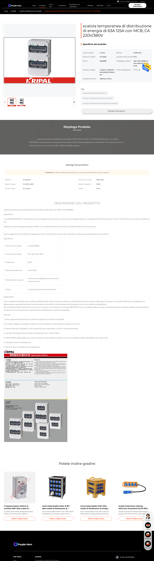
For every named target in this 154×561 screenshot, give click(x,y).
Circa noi (51, 5)
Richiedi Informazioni (116, 111)
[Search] (124, 5)
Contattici (62, 5)
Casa (34, 5)
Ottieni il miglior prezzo (19, 518)
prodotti (13, 11)
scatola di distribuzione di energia (30, 11)
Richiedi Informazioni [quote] (137, 5)
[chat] (148, 517)
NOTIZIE (100, 5)
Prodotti (42, 5)
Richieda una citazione (74, 5)
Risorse (90, 5)
